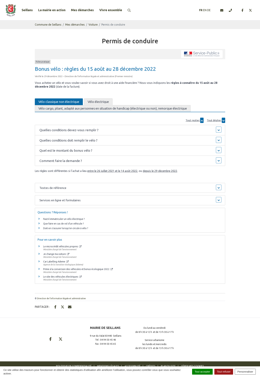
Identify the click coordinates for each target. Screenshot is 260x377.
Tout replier (195, 120)
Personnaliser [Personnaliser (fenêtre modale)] (245, 371)
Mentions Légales (108, 366)
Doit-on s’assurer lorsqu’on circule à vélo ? (65, 228)
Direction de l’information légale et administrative (61, 298)
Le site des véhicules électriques (62, 276)
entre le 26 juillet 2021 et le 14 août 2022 (112, 170)
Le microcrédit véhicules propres (62, 246)
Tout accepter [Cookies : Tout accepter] (202, 371)
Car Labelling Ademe (56, 261)
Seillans (27, 10)
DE (209, 10)
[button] (130, 130)
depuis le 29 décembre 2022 (160, 170)
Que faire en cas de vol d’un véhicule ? (63, 223)
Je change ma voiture (56, 254)
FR (200, 10)
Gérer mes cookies (192, 366)
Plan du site (168, 366)
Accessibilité (132, 366)
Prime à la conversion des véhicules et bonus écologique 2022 (78, 269)
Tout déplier (216, 120)
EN (204, 10)
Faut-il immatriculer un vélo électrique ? (64, 219)
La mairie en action (52, 10)
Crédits (150, 366)
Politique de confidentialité (74, 366)
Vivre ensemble (110, 10)
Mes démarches (82, 10)
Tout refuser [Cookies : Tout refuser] (224, 371)
